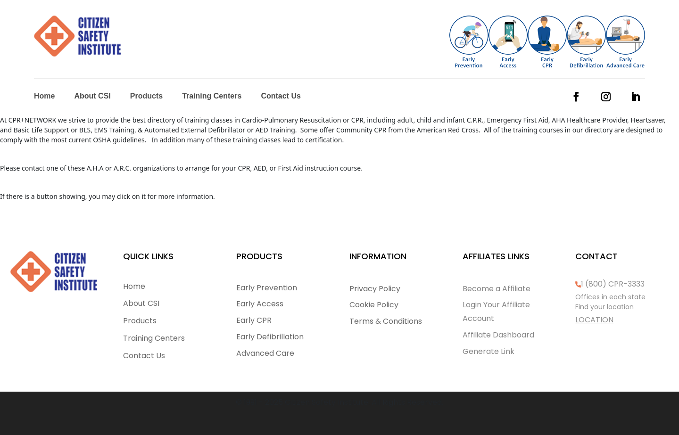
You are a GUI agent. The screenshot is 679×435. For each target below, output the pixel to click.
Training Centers (211, 96)
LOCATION (594, 319)
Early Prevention (266, 287)
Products (146, 96)
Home (44, 96)
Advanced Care (265, 353)
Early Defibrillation (270, 336)
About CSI (92, 96)
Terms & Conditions (385, 321)
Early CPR (254, 320)
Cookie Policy (373, 304)
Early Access (259, 303)
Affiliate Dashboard (498, 334)
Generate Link (488, 351)
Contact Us (280, 96)
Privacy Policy (374, 288)
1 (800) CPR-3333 (613, 284)
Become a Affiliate (496, 288)
